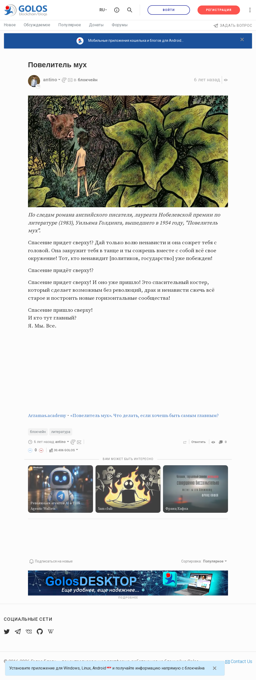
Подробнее (128, 606)
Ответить (197, 450)
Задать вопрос (233, 26)
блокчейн (89, 79)
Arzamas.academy (49, 415)
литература (63, 440)
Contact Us (238, 669)
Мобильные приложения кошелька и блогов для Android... (130, 40)
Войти (169, 10)
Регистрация (219, 10)
